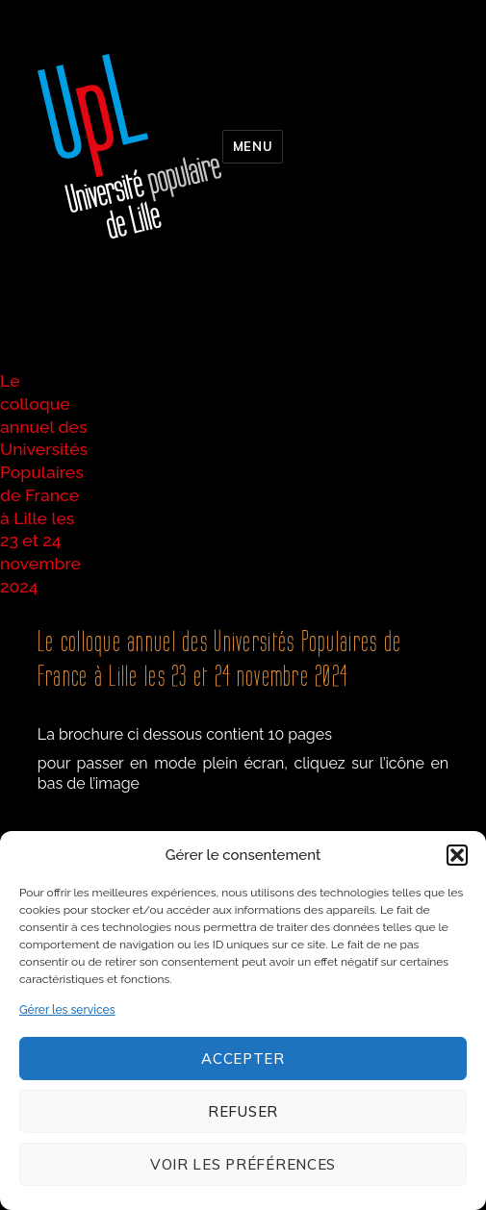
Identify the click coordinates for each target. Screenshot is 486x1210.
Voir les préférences (243, 1164)
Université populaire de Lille (130, 146)
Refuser (243, 1111)
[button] (457, 855)
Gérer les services (67, 1010)
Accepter (243, 1058)
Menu (252, 146)
